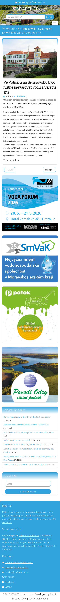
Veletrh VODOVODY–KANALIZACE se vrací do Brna (25, 464)
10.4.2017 (9, 96)
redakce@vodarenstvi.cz (31, 2)
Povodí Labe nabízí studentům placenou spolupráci (24, 444)
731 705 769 (9, 577)
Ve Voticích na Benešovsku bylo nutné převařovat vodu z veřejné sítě (29, 87)
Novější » (49, 169)
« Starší (9, 169)
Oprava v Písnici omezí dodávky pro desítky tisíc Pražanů (27, 417)
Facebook (9, 582)
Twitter (8, 586)
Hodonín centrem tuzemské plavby (17, 440)
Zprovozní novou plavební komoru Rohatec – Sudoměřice (26, 424)
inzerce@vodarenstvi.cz (14, 519)
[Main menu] (55, 23)
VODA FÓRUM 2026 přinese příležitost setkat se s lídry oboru (29, 432)
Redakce (21, 96)
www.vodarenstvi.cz (37, 512)
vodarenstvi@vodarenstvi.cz (19, 562)
